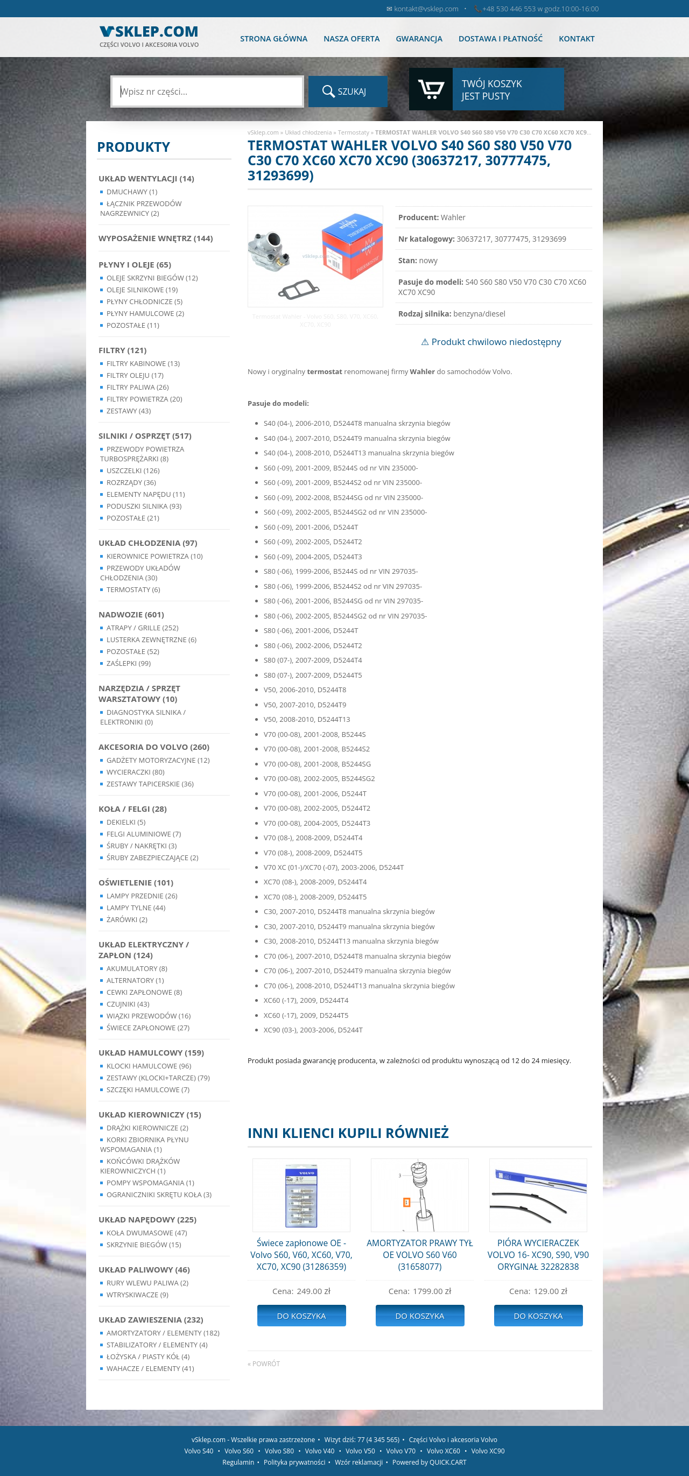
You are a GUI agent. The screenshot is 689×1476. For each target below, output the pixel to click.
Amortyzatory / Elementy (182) (163, 1333)
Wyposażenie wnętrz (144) (156, 238)
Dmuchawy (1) (132, 191)
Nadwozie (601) (131, 614)
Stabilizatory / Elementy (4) (157, 1345)
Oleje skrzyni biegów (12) (152, 278)
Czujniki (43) (128, 1004)
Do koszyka (301, 1315)
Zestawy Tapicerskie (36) (150, 784)
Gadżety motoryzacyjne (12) (158, 760)
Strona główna (273, 38)
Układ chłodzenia (308, 132)
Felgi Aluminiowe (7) (144, 834)
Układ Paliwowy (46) (144, 1269)
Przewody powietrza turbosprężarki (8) (142, 453)
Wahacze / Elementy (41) (150, 1368)
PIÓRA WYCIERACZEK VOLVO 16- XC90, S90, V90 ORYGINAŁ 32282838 (538, 1255)
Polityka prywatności (294, 1462)
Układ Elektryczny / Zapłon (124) (144, 949)
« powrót (264, 1363)
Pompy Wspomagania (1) (150, 1182)
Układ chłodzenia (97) (148, 542)
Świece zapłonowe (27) (148, 1027)
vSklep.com (263, 132)
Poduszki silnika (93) (144, 506)
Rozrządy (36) (131, 482)
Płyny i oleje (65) (135, 264)
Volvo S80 (279, 1451)
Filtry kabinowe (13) (143, 363)
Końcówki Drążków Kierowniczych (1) (140, 1166)
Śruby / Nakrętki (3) (142, 846)
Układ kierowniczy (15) (150, 1114)
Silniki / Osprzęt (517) (145, 435)
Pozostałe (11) (133, 325)
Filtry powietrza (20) (144, 399)
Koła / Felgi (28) (133, 808)
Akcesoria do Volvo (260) (154, 746)
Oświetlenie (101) (136, 882)
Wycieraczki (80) (136, 772)
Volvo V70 (401, 1451)
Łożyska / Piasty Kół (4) (148, 1356)
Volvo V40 (320, 1451)
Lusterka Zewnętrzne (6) (151, 639)
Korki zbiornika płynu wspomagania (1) (144, 1144)
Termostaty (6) (133, 589)
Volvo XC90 (488, 1451)
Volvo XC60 (443, 1451)
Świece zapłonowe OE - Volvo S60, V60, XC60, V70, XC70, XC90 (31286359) (301, 1255)
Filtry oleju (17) (135, 375)
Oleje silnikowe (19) (142, 289)
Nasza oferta (351, 38)
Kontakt (577, 38)
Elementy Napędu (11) (146, 494)
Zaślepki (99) (129, 663)
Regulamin (238, 1462)
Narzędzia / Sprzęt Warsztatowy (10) (139, 693)
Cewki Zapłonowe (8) (144, 992)
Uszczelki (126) (133, 470)
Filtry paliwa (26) (138, 387)
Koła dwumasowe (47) (147, 1233)
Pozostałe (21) (133, 518)
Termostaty (353, 132)
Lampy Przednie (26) (142, 896)
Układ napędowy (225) (147, 1219)
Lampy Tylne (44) (136, 907)
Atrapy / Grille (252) (142, 627)
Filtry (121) (122, 350)
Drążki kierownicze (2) (147, 1128)
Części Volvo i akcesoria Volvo (453, 1439)
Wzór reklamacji (359, 1462)
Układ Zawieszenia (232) (151, 1319)
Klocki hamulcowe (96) (149, 1066)
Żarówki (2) (127, 919)
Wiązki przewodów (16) (149, 1016)
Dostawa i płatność (501, 38)
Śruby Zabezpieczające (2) (153, 857)
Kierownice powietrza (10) (155, 556)
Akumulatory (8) (137, 968)
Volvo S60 (239, 1451)
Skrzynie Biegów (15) (144, 1244)
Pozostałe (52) (133, 651)
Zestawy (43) (129, 411)
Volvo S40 (198, 1451)
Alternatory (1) (135, 980)
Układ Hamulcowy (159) (151, 1052)
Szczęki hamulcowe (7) (148, 1089)
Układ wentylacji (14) (146, 178)
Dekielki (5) (126, 822)
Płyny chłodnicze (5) (144, 301)
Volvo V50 (360, 1451)
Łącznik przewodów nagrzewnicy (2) (141, 208)
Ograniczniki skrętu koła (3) (159, 1194)
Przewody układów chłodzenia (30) (140, 572)
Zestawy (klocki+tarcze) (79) (158, 1078)
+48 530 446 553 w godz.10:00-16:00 (540, 8)
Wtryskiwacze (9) (137, 1294)
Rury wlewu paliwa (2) (147, 1283)
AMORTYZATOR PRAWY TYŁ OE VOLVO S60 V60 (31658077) (420, 1255)
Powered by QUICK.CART (429, 1462)
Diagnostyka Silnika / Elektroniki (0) (143, 717)
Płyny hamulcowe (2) (145, 313)
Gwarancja (419, 38)
